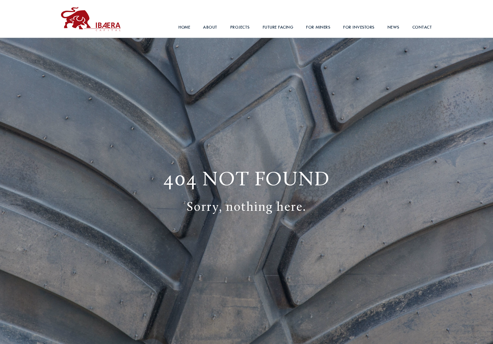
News (394, 27)
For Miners (318, 27)
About (210, 27)
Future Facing (278, 27)
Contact (422, 27)
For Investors (359, 27)
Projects (240, 27)
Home (184, 27)
